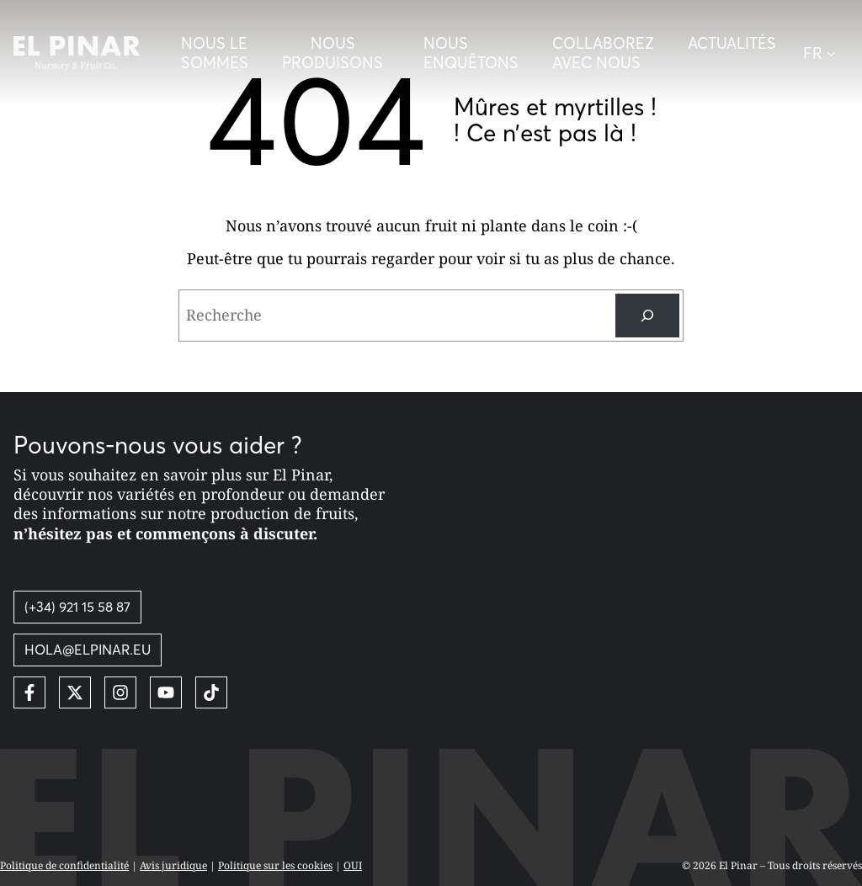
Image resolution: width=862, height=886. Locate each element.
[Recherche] (647, 315)
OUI (352, 865)
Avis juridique (173, 865)
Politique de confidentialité (64, 865)
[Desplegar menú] (336, 53)
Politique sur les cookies (275, 865)
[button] (826, 53)
